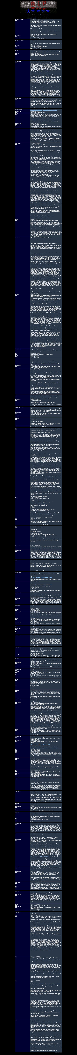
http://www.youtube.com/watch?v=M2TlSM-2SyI (41, 584)
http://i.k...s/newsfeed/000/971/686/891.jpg (39, 856)
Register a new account (45, 14)
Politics (34, 18)
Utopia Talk (30, 18)
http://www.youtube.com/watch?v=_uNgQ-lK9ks (41, 577)
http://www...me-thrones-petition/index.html (40, 744)
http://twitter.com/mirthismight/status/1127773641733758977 (43, 110)
